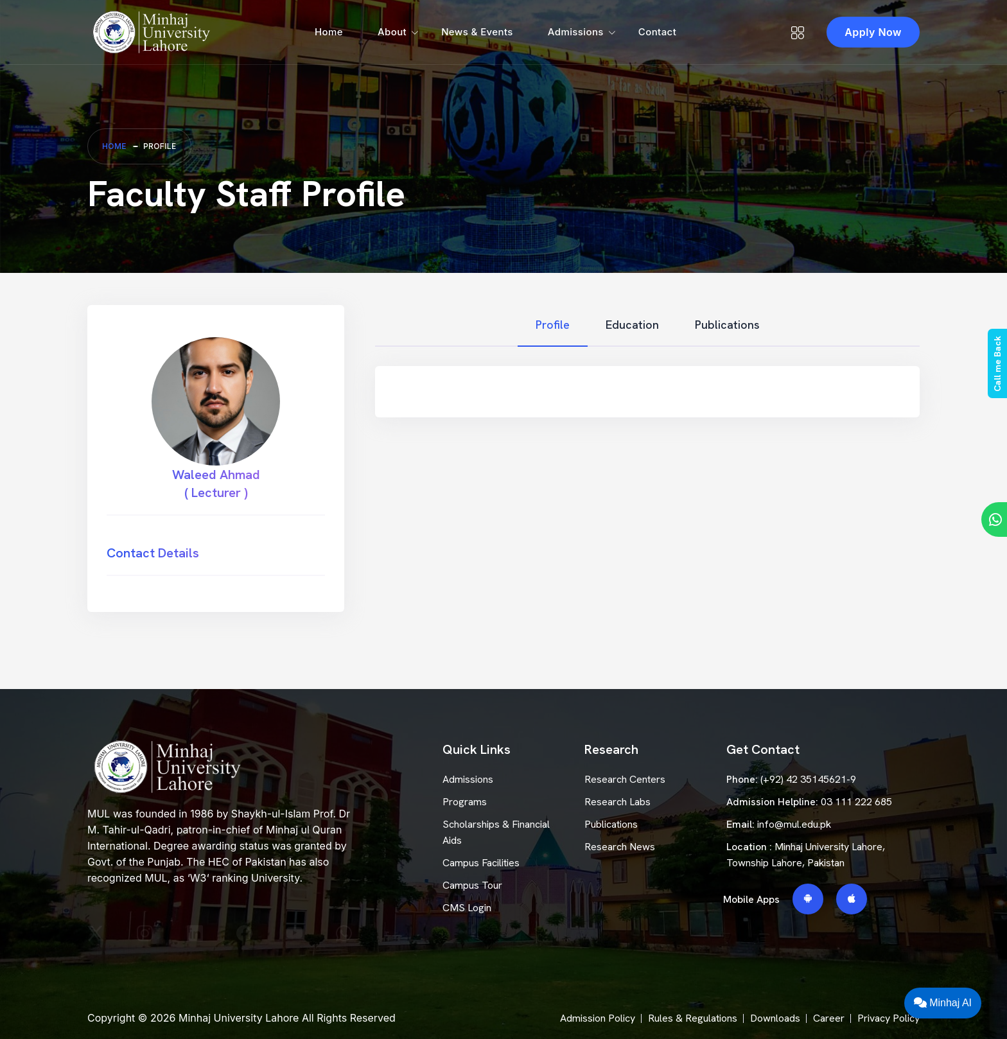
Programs (464, 801)
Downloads (775, 1018)
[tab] (553, 325)
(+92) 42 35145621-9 (808, 779)
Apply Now (873, 32)
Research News (619, 846)
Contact (657, 32)
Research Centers (624, 779)
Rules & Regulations (692, 1018)
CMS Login (466, 907)
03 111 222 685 (856, 801)
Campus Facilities (481, 862)
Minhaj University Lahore (239, 1017)
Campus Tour (472, 885)
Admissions (576, 32)
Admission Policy (597, 1018)
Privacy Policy (888, 1018)
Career (829, 1018)
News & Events (477, 32)
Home (329, 32)
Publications (611, 824)
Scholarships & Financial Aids (496, 832)
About (392, 32)
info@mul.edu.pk (794, 824)
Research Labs (617, 801)
